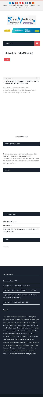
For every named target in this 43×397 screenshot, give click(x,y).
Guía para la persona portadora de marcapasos (19, 290)
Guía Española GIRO (10, 281)
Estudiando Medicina (16, 5)
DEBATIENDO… (12, 214)
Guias (7, 60)
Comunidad (18, 7)
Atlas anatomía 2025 (10, 221)
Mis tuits (6, 247)
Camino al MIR (30, 5)
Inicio (5, 5)
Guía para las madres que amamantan (16, 302)
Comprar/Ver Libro (21, 137)
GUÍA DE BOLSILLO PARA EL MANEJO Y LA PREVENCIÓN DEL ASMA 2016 (21, 82)
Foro (38, 5)
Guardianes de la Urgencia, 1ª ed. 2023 (16, 285)
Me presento (7, 225)
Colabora (27, 7)
